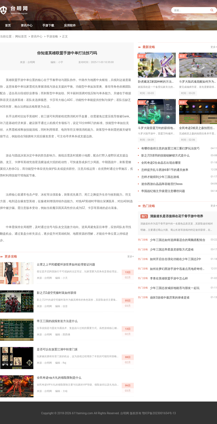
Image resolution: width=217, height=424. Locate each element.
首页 (8, 25)
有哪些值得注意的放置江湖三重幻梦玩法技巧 (170, 148)
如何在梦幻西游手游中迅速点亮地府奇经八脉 (179, 268)
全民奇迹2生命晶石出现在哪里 (161, 162)
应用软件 (70, 25)
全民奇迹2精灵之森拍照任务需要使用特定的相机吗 (198, 128)
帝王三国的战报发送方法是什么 (57, 321)
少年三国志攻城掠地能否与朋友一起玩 (175, 288)
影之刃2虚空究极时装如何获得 (56, 292)
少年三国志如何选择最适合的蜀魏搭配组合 (177, 240)
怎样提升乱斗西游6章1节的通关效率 (164, 169)
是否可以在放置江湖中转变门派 (57, 349)
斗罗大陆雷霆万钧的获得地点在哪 (157, 128)
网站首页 (21, 36)
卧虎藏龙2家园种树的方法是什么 (157, 81)
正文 (65, 36)
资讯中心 (26, 25)
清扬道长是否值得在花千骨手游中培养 (176, 216)
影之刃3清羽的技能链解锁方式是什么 (165, 155)
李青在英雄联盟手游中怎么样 (169, 278)
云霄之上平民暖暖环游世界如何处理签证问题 (66, 264)
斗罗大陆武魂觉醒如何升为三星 (198, 81)
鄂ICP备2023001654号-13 (159, 413)
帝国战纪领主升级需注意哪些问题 (163, 191)
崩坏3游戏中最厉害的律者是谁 (170, 297)
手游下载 (48, 25)
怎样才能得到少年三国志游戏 (160, 177)
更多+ (130, 256)
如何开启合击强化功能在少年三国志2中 (175, 259)
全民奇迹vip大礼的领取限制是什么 (59, 377)
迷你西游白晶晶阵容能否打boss (161, 184)
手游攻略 (52, 36)
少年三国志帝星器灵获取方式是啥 (172, 249)
